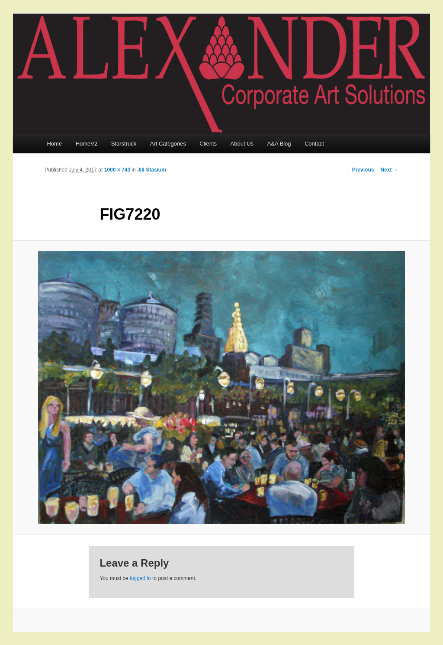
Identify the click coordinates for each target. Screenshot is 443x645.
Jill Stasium (151, 170)
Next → (389, 170)
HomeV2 (87, 143)
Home (54, 143)
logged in (140, 578)
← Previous (359, 170)
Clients (208, 143)
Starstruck (124, 143)
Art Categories (168, 143)
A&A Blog (279, 143)
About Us (242, 143)
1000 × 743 (117, 170)
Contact (314, 143)
